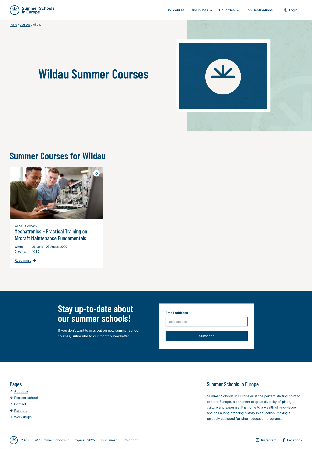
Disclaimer (109, 440)
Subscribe (206, 336)
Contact (18, 404)
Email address (177, 313)
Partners (18, 411)
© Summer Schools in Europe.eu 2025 (65, 440)
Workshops (21, 417)
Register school (24, 398)
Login (290, 10)
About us (19, 391)
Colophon (131, 440)
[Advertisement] (148, 403)
